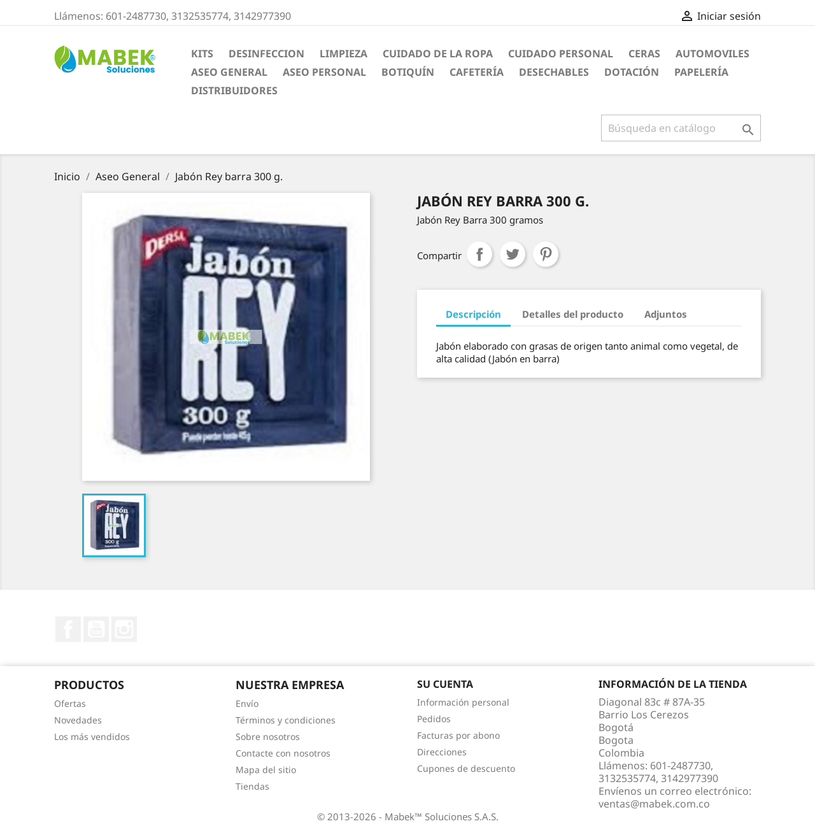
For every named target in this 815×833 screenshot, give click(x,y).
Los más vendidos (92, 736)
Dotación (631, 72)
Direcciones (442, 752)
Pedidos (434, 719)
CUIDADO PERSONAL (560, 53)
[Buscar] (681, 128)
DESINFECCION (266, 53)
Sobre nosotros (268, 736)
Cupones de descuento (466, 768)
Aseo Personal (324, 72)
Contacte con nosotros (283, 753)
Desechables (554, 72)
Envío (247, 703)
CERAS (644, 53)
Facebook (68, 629)
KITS (202, 53)
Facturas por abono (458, 735)
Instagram (124, 629)
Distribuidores (234, 90)
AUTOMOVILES (712, 53)
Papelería (701, 72)
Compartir (479, 254)
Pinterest (545, 254)
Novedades (78, 720)
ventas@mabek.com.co (654, 804)
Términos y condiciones (286, 720)
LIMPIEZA (343, 53)
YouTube (96, 629)
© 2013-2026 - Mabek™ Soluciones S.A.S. (408, 816)
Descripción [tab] (473, 314)
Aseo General (229, 72)
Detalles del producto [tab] (572, 314)
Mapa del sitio (266, 770)
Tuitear (512, 254)
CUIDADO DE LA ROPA (438, 53)
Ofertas (70, 703)
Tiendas (252, 786)
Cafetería (477, 72)
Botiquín (407, 72)
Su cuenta (445, 684)
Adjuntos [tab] (665, 314)
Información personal (463, 702)
